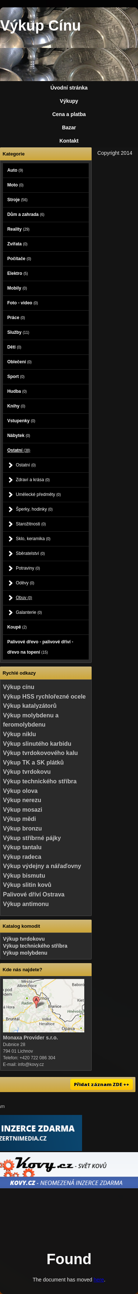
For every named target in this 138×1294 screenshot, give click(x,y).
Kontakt (68, 141)
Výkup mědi (19, 819)
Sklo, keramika (33, 538)
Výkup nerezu (22, 800)
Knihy (16, 406)
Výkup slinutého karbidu (37, 744)
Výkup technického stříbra (40, 781)
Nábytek (18, 435)
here (98, 1280)
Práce (16, 317)
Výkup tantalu (22, 847)
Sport (16, 376)
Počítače (19, 258)
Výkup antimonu (26, 904)
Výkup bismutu (24, 875)
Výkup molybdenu (25, 953)
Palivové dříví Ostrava (33, 894)
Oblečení (19, 361)
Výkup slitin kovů (27, 885)
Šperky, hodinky (34, 509)
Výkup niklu (19, 734)
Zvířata (17, 243)
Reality (18, 229)
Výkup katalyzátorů (30, 706)
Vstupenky (21, 420)
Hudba (17, 391)
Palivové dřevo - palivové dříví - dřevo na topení (40, 647)
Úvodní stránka (69, 88)
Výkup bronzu (22, 828)
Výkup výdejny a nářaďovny (42, 866)
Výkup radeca (22, 857)
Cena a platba (69, 114)
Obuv (24, 597)
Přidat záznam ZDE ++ (101, 1084)
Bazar (69, 127)
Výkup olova (20, 791)
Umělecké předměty (38, 494)
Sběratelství (30, 553)
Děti (14, 347)
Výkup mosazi (22, 810)
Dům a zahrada (26, 214)
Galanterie (29, 612)
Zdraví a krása (33, 479)
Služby (18, 332)
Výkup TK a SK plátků (33, 762)
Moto (15, 185)
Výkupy (69, 101)
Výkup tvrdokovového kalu (40, 753)
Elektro (17, 273)
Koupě (17, 627)
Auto (15, 170)
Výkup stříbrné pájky (32, 838)
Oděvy (25, 582)
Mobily (17, 288)
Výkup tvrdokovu (27, 772)
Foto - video (22, 302)
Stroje (17, 199)
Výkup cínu (18, 687)
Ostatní (18, 450)
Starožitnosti (31, 524)
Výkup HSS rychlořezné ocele (44, 696)
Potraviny (28, 568)
